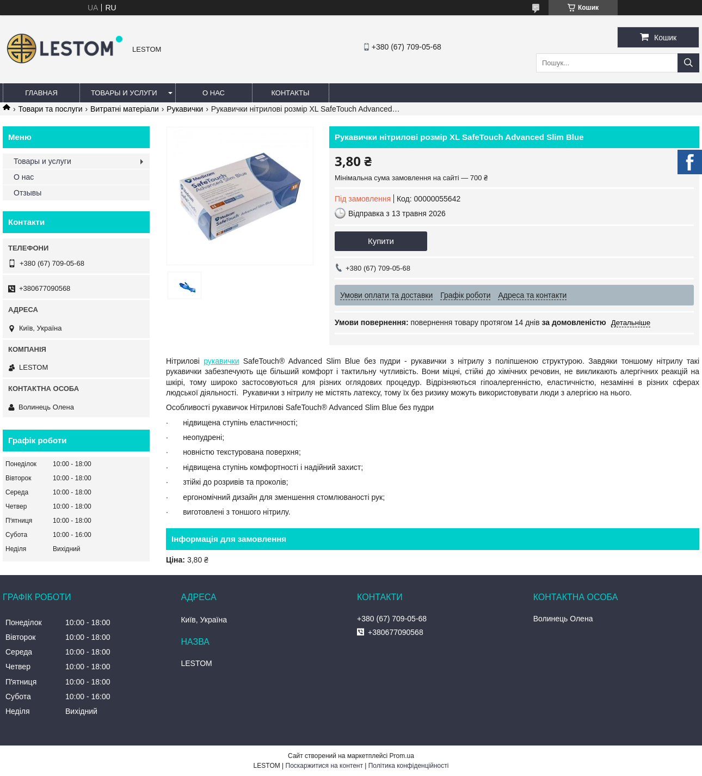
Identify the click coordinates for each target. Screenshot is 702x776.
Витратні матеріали (124, 109)
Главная (41, 93)
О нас (213, 93)
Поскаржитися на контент (324, 765)
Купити (381, 241)
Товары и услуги (124, 93)
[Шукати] (688, 62)
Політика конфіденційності (408, 765)
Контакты (290, 93)
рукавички (221, 361)
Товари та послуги (50, 109)
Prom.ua (402, 756)
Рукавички (185, 109)
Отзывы (27, 192)
